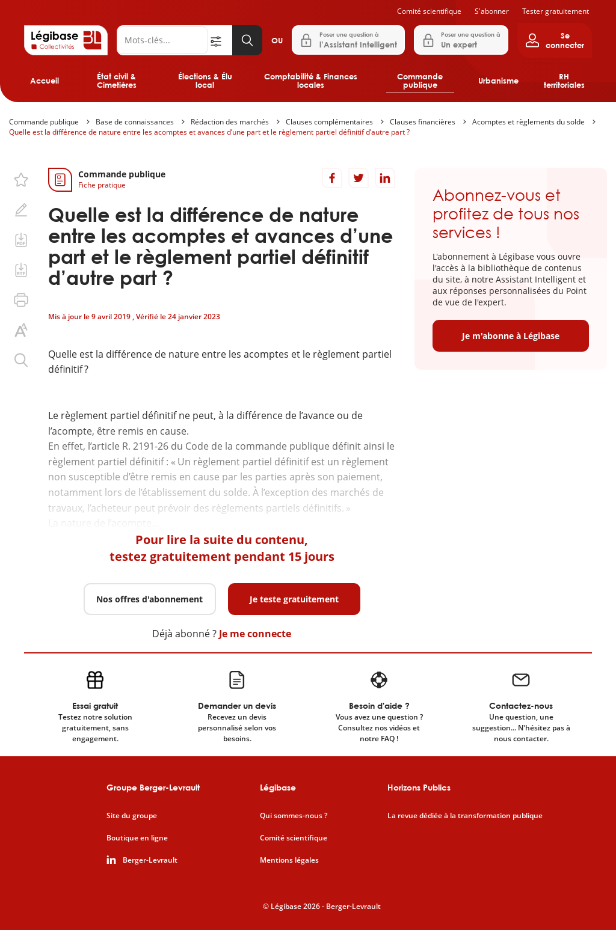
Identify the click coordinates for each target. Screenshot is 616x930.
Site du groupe (131, 816)
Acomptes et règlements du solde (528, 122)
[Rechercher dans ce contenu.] (21, 360)
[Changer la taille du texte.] (21, 330)
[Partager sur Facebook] (332, 178)
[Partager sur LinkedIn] (385, 178)
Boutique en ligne (137, 838)
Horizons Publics (419, 787)
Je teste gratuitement (294, 599)
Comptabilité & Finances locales (310, 81)
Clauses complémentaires (329, 122)
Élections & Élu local (205, 81)
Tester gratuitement (555, 11)
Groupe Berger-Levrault (153, 787)
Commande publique (420, 81)
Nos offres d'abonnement (149, 599)
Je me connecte (255, 633)
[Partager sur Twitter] (358, 178)
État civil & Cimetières (117, 81)
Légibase (278, 787)
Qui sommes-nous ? (293, 816)
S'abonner (492, 11)
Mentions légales (289, 860)
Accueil (44, 80)
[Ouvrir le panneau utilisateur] (554, 40)
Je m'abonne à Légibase (510, 335)
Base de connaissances (135, 122)
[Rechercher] (162, 40)
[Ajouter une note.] (21, 210)
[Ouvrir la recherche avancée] (220, 40)
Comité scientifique (429, 11)
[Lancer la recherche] (247, 40)
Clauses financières (422, 122)
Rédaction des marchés (230, 122)
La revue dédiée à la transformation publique (465, 816)
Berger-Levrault (150, 860)
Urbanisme (498, 80)
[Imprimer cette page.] (21, 300)
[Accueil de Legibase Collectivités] (66, 40)
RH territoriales (564, 81)
